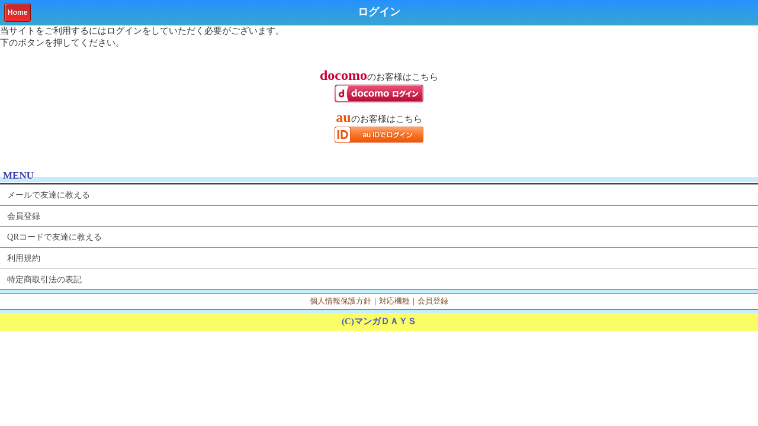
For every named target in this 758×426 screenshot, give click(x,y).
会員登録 (23, 216)
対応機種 (394, 300)
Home (17, 12)
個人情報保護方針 (340, 300)
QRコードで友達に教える (54, 236)
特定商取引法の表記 (44, 279)
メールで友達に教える (48, 194)
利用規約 (23, 258)
